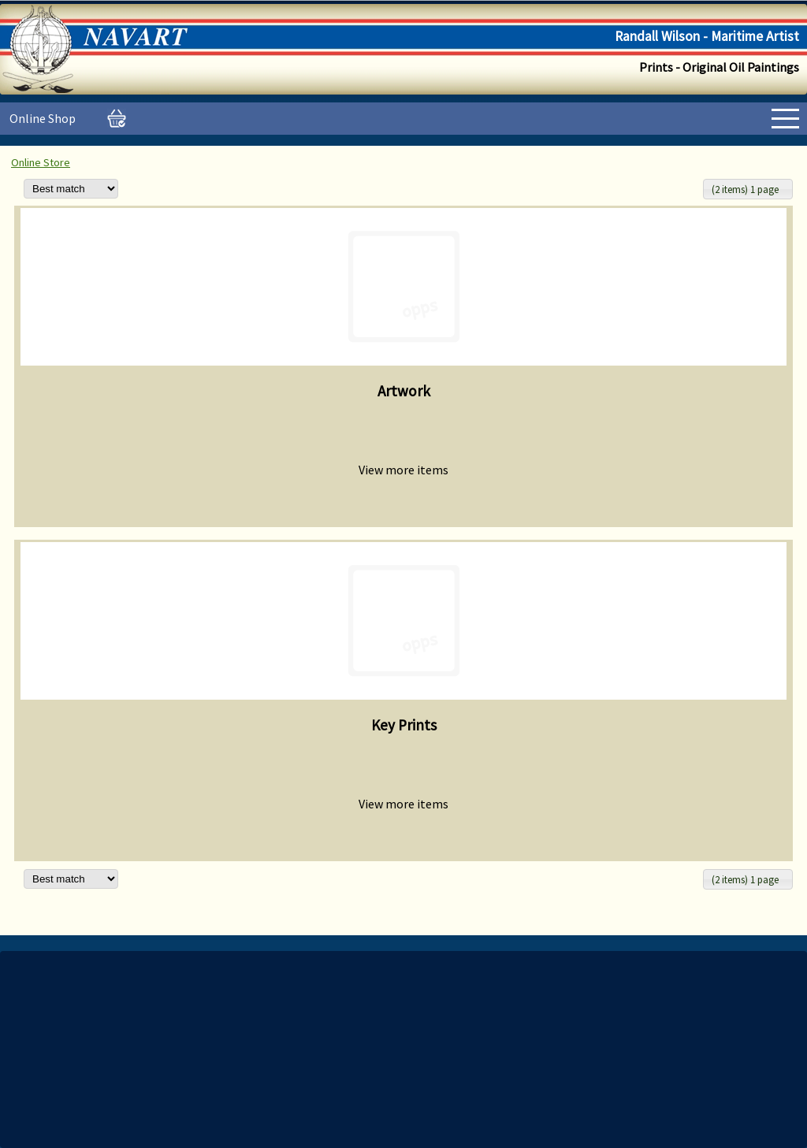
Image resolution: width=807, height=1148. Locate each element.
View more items (403, 469)
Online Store (40, 162)
